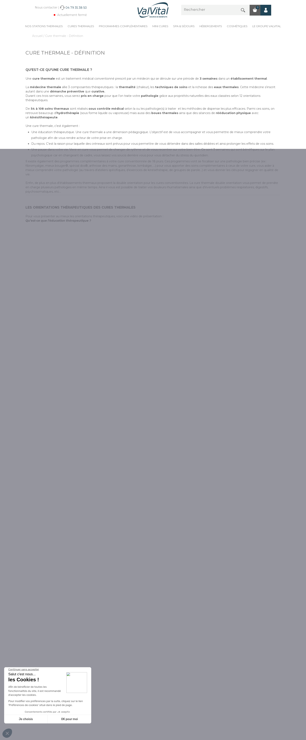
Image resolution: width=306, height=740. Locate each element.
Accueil (37, 36)
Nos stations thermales (44, 26)
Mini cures (160, 26)
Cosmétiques (237, 26)
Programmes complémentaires (123, 26)
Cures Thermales (81, 26)
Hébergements (210, 26)
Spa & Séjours (184, 26)
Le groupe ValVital (266, 26)
